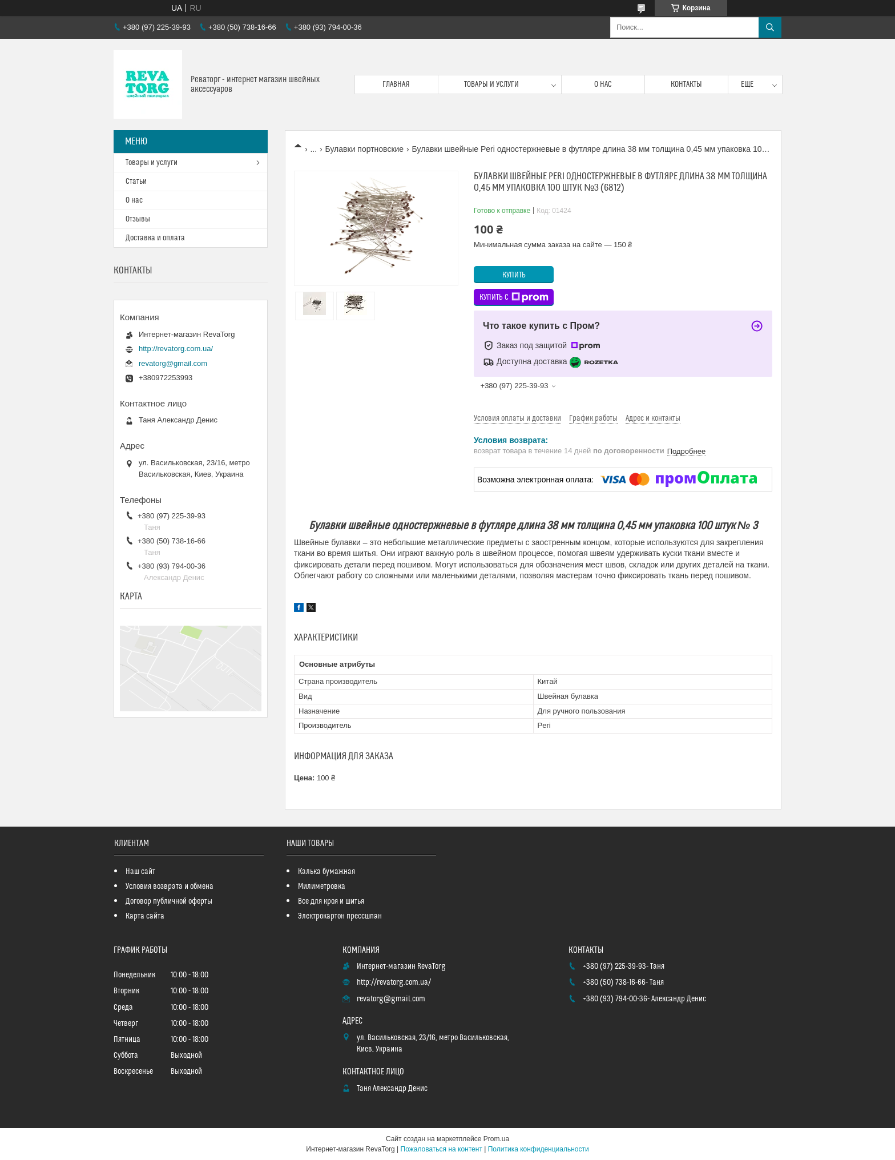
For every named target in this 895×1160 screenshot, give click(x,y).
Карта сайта (145, 916)
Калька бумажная (326, 871)
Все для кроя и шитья (331, 901)
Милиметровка (321, 886)
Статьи (136, 181)
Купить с (514, 297)
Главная (396, 84)
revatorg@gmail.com (173, 363)
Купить (514, 275)
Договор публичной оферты (169, 901)
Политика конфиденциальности (538, 1149)
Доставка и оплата (155, 238)
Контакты (686, 84)
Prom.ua (496, 1139)
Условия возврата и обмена (169, 886)
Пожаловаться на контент (441, 1149)
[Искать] (770, 27)
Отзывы (138, 219)
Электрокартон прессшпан (340, 916)
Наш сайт (140, 871)
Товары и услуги (491, 84)
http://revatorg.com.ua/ (176, 348)
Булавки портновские (364, 149)
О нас (603, 84)
